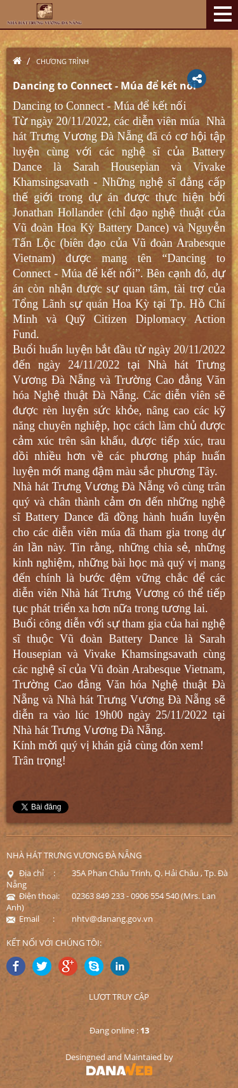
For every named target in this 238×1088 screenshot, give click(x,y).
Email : (30, 918)
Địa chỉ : (30, 873)
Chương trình (62, 61)
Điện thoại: (33, 895)
